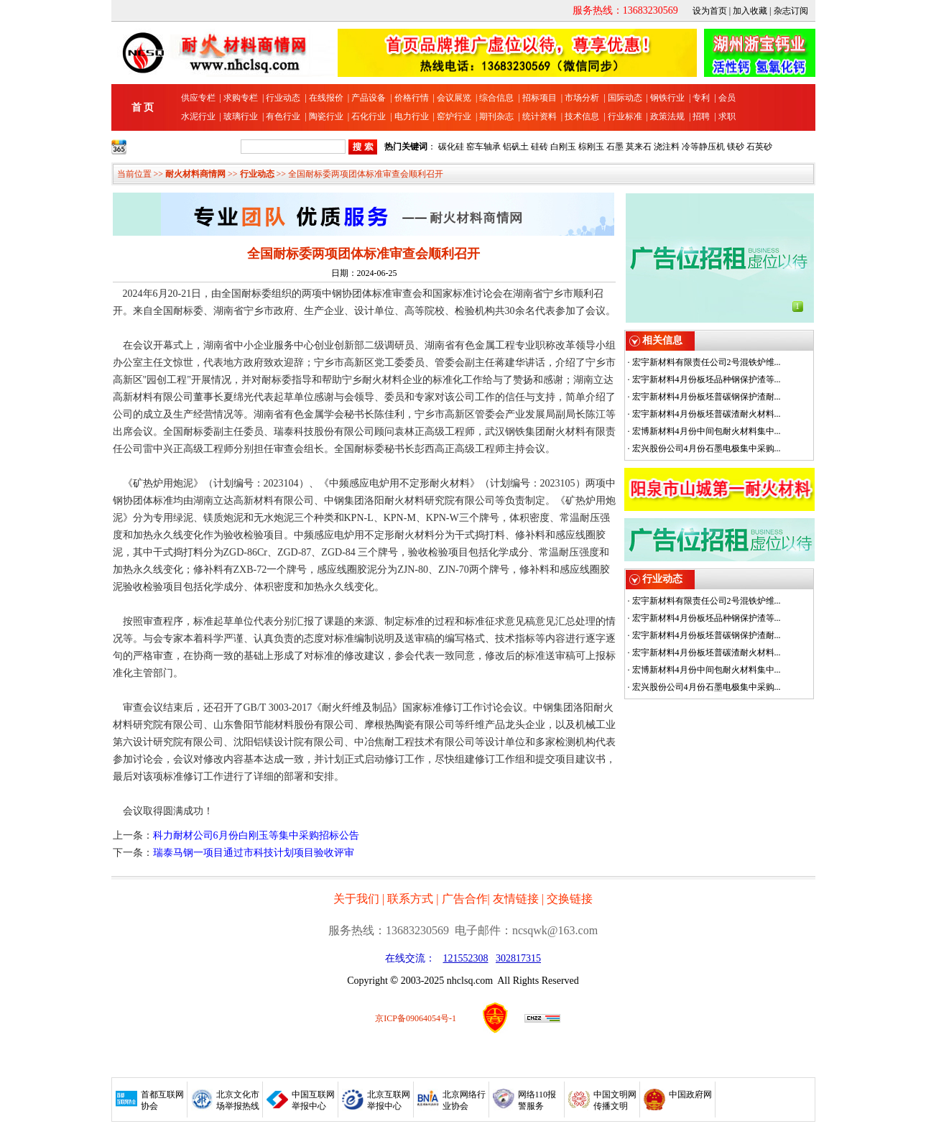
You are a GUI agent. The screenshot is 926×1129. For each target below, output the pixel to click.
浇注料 (667, 147)
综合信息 (496, 98)
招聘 (701, 116)
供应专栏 (198, 98)
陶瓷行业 (326, 116)
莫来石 (639, 147)
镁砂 (735, 147)
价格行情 (411, 98)
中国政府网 (690, 1094)
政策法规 (667, 116)
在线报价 (326, 98)
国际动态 (625, 98)
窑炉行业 (454, 116)
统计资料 (539, 116)
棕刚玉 (591, 147)
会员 (727, 98)
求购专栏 (240, 98)
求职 (727, 116)
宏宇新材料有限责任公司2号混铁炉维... (706, 362)
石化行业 (368, 116)
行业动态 (283, 98)
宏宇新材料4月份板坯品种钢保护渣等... (706, 379)
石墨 (615, 147)
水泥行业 (198, 116)
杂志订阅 (791, 11)
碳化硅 (451, 147)
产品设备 (368, 98)
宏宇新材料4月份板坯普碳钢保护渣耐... (706, 397)
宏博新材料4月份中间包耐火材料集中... (706, 431)
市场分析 (582, 98)
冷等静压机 (703, 147)
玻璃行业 (240, 116)
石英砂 (759, 147)
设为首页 (710, 11)
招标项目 (539, 98)
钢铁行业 (667, 98)
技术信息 (582, 116)
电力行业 (411, 116)
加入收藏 (750, 11)
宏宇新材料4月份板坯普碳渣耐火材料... (706, 414)
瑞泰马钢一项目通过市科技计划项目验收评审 (253, 852)
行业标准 (625, 116)
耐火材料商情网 (195, 174)
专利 (701, 98)
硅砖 (539, 147)
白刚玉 (563, 147)
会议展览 (454, 98)
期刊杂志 (496, 116)
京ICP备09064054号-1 (415, 1018)
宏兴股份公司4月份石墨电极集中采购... (706, 448)
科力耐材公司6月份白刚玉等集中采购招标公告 (256, 835)
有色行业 (283, 116)
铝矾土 (516, 147)
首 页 (142, 107)
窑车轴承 (483, 147)
